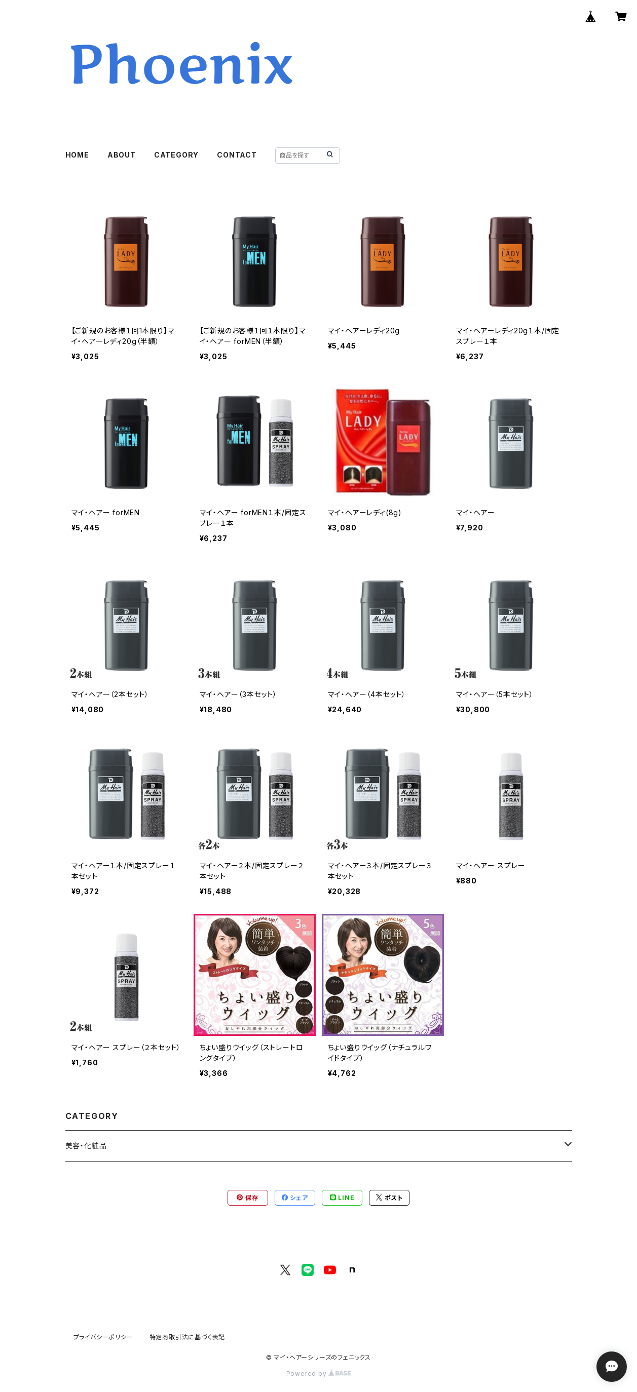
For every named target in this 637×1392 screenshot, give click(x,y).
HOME (77, 154)
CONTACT (237, 154)
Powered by (318, 1373)
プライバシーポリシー (103, 1337)
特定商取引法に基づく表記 (187, 1337)
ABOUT (121, 154)
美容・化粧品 (86, 1145)
